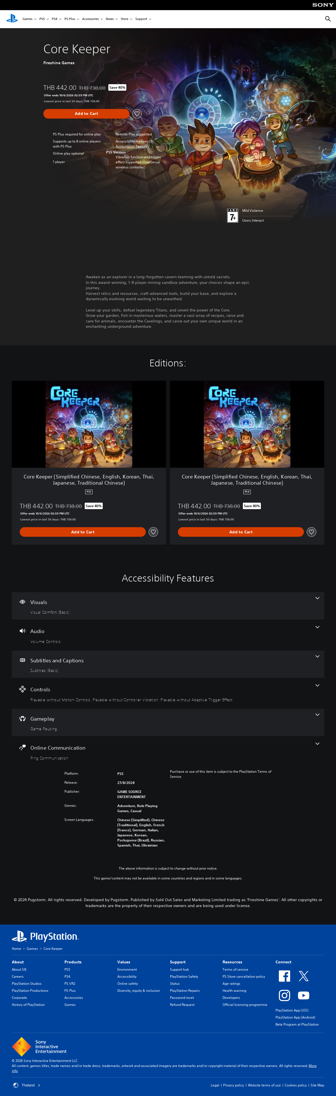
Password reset (182, 997)
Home (16, 948)
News (110, 19)
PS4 (54, 19)
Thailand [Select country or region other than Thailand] (27, 1085)
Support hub (179, 969)
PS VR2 (69, 983)
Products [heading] (73, 961)
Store (124, 19)
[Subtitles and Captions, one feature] (168, 664)
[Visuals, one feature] (168, 606)
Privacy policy (233, 1085)
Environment (127, 969)
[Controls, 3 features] (168, 693)
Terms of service (235, 969)
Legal (215, 1085)
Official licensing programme (245, 1004)
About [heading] (18, 961)
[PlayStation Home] (12, 19)
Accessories (90, 19)
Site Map (317, 1085)
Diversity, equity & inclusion (138, 990)
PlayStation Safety (184, 976)
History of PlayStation (28, 1004)
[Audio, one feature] (168, 635)
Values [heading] (123, 961)
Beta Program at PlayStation (297, 1024)
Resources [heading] (232, 961)
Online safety (127, 983)
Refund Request (182, 1004)
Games (27, 19)
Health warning (234, 990)
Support (141, 19)
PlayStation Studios (27, 983)
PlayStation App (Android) (295, 1017)
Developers (231, 997)
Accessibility (126, 976)
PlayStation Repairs (185, 990)
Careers (18, 976)
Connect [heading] (283, 961)
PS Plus (69, 19)
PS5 (42, 19)
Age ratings (231, 983)
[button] (132, 146)
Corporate (19, 997)
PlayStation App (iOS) (291, 1010)
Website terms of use (264, 1085)
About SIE (19, 969)
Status (175, 983)
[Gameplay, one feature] (168, 722)
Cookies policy (296, 1085)
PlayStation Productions (30, 990)
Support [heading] (177, 961)
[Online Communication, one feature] (168, 751)
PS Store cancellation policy (244, 976)
